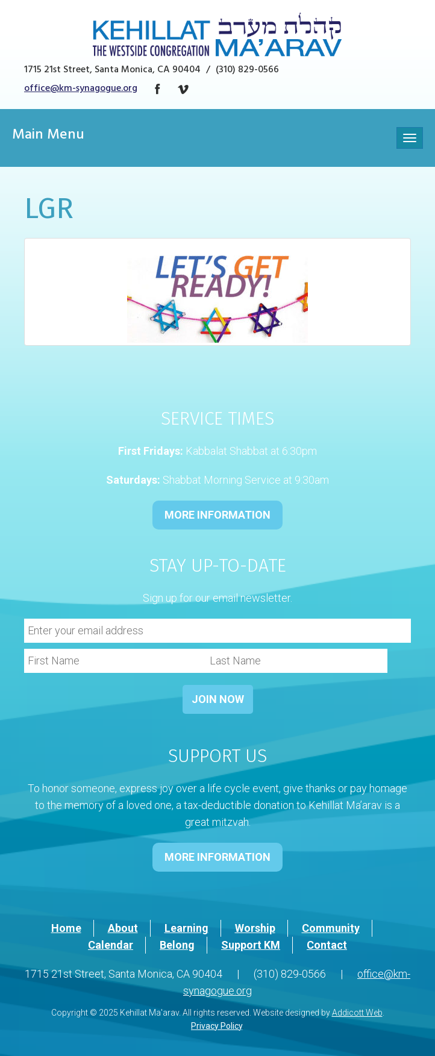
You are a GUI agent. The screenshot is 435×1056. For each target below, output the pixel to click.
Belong (177, 945)
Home (66, 928)
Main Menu (48, 136)
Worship (255, 928)
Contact (327, 945)
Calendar (110, 945)
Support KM (250, 945)
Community (331, 928)
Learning (186, 928)
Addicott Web (357, 1012)
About (123, 928)
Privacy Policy (216, 1026)
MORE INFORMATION (217, 514)
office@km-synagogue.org (80, 89)
